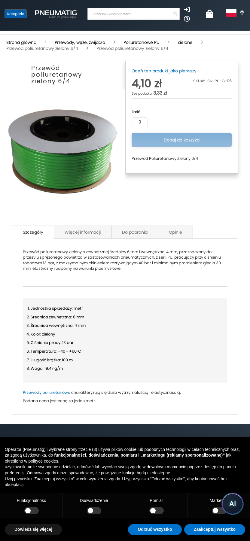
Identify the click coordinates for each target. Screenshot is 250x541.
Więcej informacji (83, 232)
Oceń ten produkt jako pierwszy (164, 71)
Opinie (175, 232)
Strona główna (21, 42)
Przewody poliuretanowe (46, 392)
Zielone (185, 42)
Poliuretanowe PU (141, 42)
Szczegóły (33, 232)
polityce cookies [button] (43, 461)
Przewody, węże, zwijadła (80, 42)
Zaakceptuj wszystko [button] (215, 529)
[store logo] (55, 14)
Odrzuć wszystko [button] (155, 529)
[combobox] (133, 14)
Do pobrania (135, 232)
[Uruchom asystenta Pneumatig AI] (232, 504)
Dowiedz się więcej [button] (33, 529)
